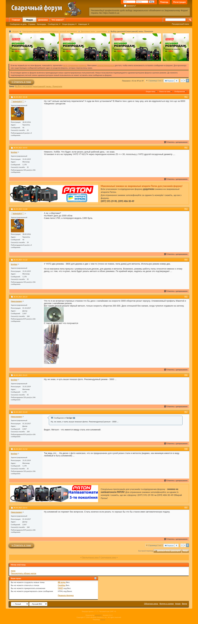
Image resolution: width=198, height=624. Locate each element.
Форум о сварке (166, 603)
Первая (169, 80)
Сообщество (53, 24)
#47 (186, 412)
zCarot (102, 619)
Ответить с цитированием (175, 142)
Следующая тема (108, 557)
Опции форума (68, 24)
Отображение (179, 91)
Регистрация (179, 2)
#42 (186, 147)
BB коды (62, 582)
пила (13, 571)
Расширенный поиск (180, 24)
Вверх (185, 551)
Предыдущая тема (90, 557)
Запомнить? (130, 6)
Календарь (41, 24)
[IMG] (60, 588)
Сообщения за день (18, 24)
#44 (186, 259)
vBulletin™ (98, 615)
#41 (186, 97)
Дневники (43, 20)
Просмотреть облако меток (23, 573)
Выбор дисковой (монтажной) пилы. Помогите (38, 86)
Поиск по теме (164, 91)
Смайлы (61, 585)
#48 (186, 449)
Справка (31, 24)
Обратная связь (151, 603)
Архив (178, 603)
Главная (16, 20)
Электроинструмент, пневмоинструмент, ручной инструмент (49, 31)
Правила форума (66, 595)
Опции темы (150, 91)
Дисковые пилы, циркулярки (94, 31)
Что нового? (58, 20)
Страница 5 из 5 (155, 80)
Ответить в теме (21, 81)
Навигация (82, 24)
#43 (186, 209)
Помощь (164, 2)
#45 (186, 296)
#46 (186, 375)
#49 (186, 507)
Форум (29, 20)
